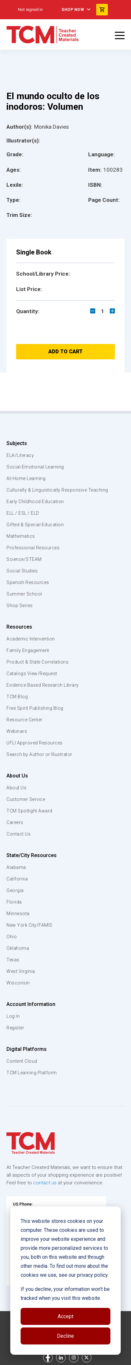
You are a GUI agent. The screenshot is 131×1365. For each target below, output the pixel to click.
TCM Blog (17, 696)
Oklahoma (17, 948)
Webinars (16, 731)
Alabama (16, 867)
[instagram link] (74, 1357)
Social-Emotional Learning (35, 466)
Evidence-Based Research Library (42, 685)
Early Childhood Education (35, 501)
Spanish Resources (27, 582)
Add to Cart (65, 351)
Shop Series (19, 605)
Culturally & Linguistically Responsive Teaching (57, 490)
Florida (14, 902)
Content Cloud (21, 1061)
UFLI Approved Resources (34, 742)
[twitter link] (86, 1357)
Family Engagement (27, 650)
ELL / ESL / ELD (22, 513)
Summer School (24, 594)
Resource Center (24, 719)
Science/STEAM (24, 559)
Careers (14, 822)
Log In (13, 1016)
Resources (19, 627)
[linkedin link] (61, 1357)
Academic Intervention (30, 638)
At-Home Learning (25, 478)
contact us (45, 1183)
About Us (17, 776)
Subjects (16, 443)
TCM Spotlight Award (29, 810)
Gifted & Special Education (35, 524)
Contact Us (18, 834)
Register (15, 1027)
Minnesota (18, 913)
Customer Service (25, 799)
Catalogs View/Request (31, 673)
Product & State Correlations (37, 662)
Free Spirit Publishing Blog (34, 708)
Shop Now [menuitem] (72, 9)
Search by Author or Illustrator (39, 754)
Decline (65, 1336)
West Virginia (20, 971)
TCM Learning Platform (31, 1072)
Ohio (11, 936)
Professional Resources (33, 547)
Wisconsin (18, 982)
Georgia (15, 890)
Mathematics (20, 536)
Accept (65, 1316)
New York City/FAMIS (29, 925)
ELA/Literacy (20, 455)
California (17, 878)
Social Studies (22, 570)
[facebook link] (48, 1357)
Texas (13, 959)
